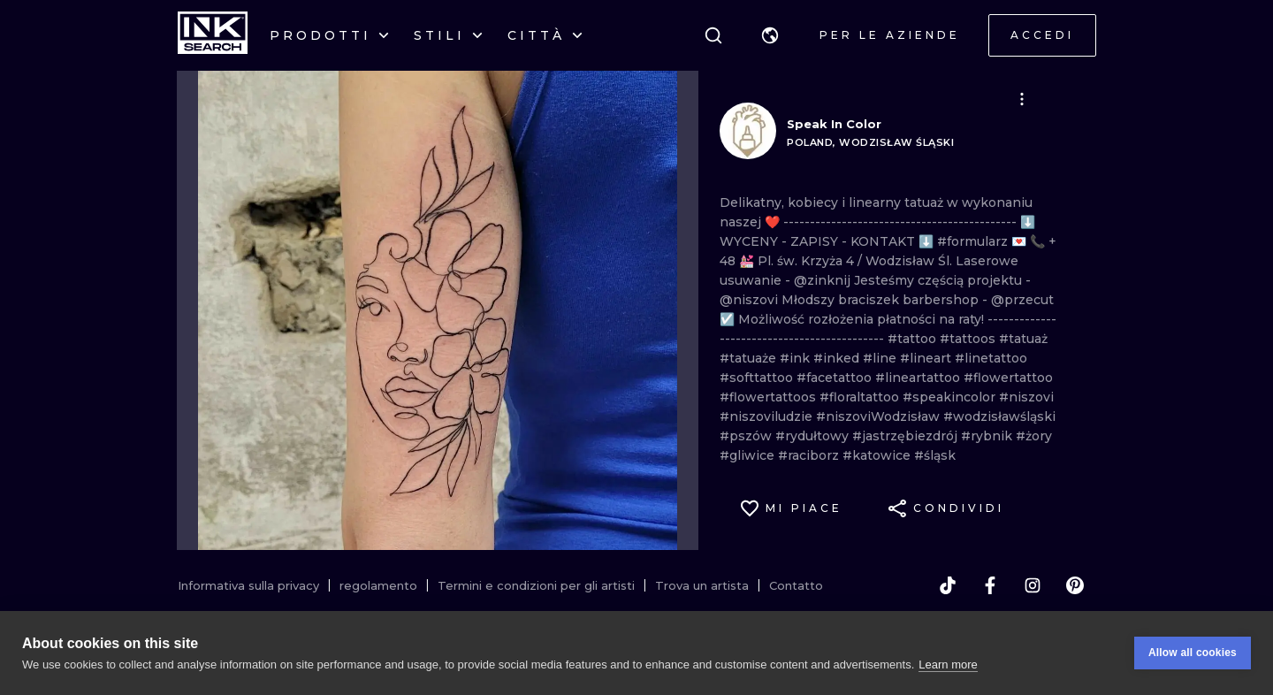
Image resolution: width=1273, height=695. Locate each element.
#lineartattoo (919, 378)
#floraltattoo (861, 397)
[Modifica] (1022, 99)
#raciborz (810, 455)
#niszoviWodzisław (879, 416)
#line (881, 358)
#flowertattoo (1008, 378)
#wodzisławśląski (999, 416)
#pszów (747, 436)
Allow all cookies (1192, 652)
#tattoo (914, 339)
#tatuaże (750, 358)
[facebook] (990, 585)
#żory (1034, 436)
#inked (838, 358)
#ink (796, 358)
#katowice (878, 455)
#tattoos (969, 339)
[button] (770, 35)
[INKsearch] (212, 35)
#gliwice (749, 455)
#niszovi (1026, 397)
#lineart (927, 358)
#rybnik (988, 436)
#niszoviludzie (768, 416)
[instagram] (1032, 585)
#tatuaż (1023, 339)
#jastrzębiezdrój (906, 436)
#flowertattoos (769, 397)
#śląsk (935, 455)
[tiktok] (947, 585)
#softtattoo (758, 378)
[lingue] (770, 35)
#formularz (974, 241)
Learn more (948, 664)
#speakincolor (951, 397)
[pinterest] (1075, 585)
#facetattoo (836, 378)
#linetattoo (991, 358)
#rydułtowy (813, 436)
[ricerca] (713, 35)
